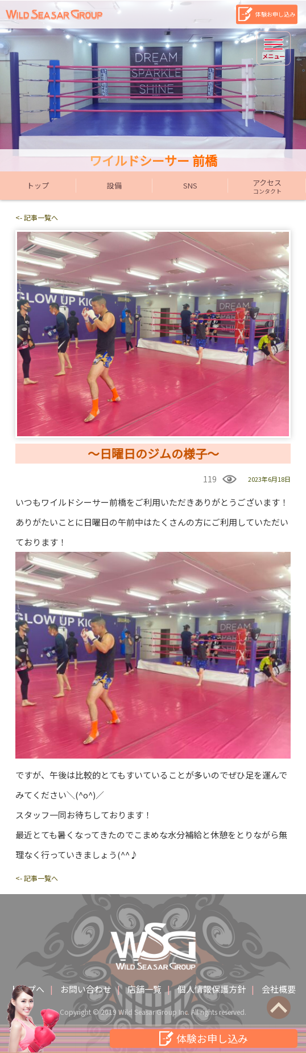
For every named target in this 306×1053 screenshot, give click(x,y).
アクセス (267, 186)
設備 (114, 185)
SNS (190, 185)
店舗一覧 (144, 989)
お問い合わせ (85, 989)
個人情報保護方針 (211, 989)
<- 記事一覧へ (36, 217)
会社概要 (279, 989)
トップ (38, 185)
